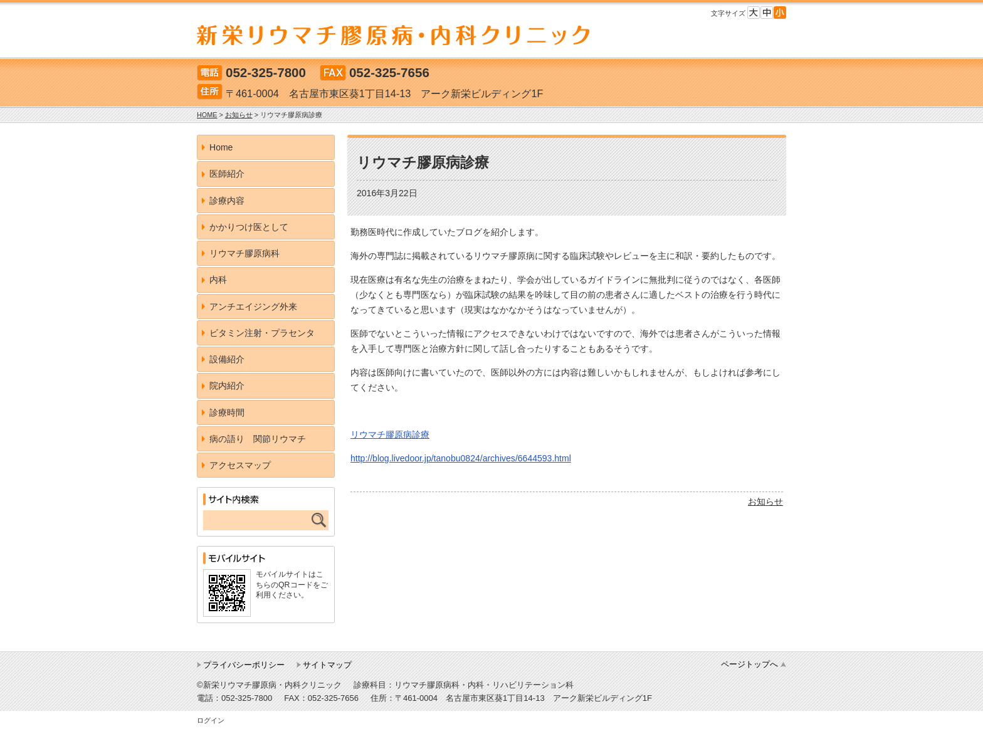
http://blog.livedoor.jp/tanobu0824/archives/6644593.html (460, 458)
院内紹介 (226, 386)
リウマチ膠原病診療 (389, 434)
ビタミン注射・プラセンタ (262, 333)
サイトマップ (327, 665)
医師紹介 (226, 174)
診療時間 (226, 412)
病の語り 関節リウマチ (257, 439)
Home (221, 147)
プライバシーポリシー (244, 665)
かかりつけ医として (248, 227)
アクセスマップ (240, 465)
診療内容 (226, 201)
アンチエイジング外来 (253, 307)
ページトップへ (749, 664)
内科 (218, 280)
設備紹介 (226, 359)
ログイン (210, 720)
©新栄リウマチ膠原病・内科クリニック (269, 685)
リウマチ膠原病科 (244, 253)
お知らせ (765, 501)
